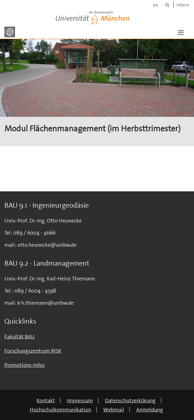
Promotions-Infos (24, 365)
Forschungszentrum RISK (32, 350)
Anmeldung (149, 409)
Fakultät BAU (19, 336)
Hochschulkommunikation (60, 409)
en (155, 5)
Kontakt (46, 400)
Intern (183, 5)
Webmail (113, 409)
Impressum (80, 400)
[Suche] (167, 5)
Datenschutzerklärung (130, 400)
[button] (181, 32)
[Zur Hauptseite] (9, 32)
